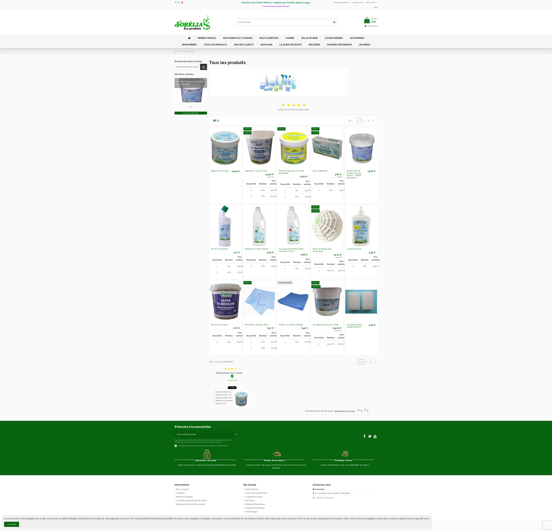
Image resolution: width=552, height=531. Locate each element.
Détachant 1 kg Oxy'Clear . (256, 171)
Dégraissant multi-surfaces (256, 249)
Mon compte (182, 489)
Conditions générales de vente (191, 500)
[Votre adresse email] (204, 434)
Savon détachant (320, 171)
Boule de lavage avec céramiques (322, 250)
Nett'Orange (251, 511)
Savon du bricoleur (219, 325)
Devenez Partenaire (254, 508)
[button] (190, 107)
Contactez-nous (358, 2)
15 (350, 120)
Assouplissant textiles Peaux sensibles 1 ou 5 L (291, 250)
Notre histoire (251, 489)
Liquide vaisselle (354, 249)
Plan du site (370, 2)
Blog (375, 7)
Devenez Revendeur (342, 2)
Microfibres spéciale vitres (256, 325)
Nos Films (249, 500)
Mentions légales (184, 497)
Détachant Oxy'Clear (220, 171)
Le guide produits (253, 497)
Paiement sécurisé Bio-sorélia (190, 504)
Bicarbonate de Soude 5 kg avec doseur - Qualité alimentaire (354, 174)
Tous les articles (191, 113)
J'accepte (11, 524)
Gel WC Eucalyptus (219, 249)
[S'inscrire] (236, 434)
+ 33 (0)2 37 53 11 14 (324, 497)
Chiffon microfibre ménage (291, 325)
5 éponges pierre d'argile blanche (354, 326)
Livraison (180, 493)
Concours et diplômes (256, 493)
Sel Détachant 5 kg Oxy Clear (326, 325)
